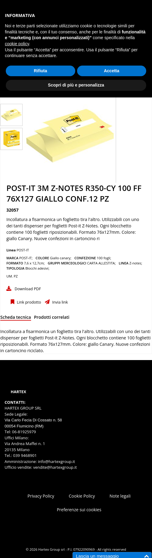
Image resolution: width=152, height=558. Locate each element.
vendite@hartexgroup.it (55, 467)
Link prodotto (28, 302)
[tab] (15, 318)
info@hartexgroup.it (56, 461)
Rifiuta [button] (40, 70)
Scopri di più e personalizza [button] (76, 85)
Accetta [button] (111, 70)
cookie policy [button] (17, 43)
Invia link (59, 302)
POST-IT (22, 250)
